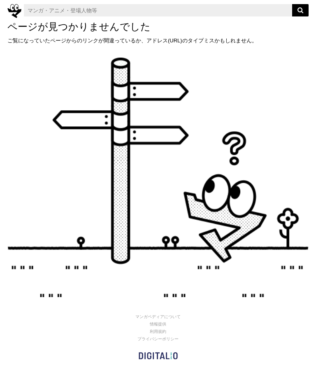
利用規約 (158, 331)
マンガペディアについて (158, 316)
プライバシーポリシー (158, 339)
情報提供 (158, 324)
